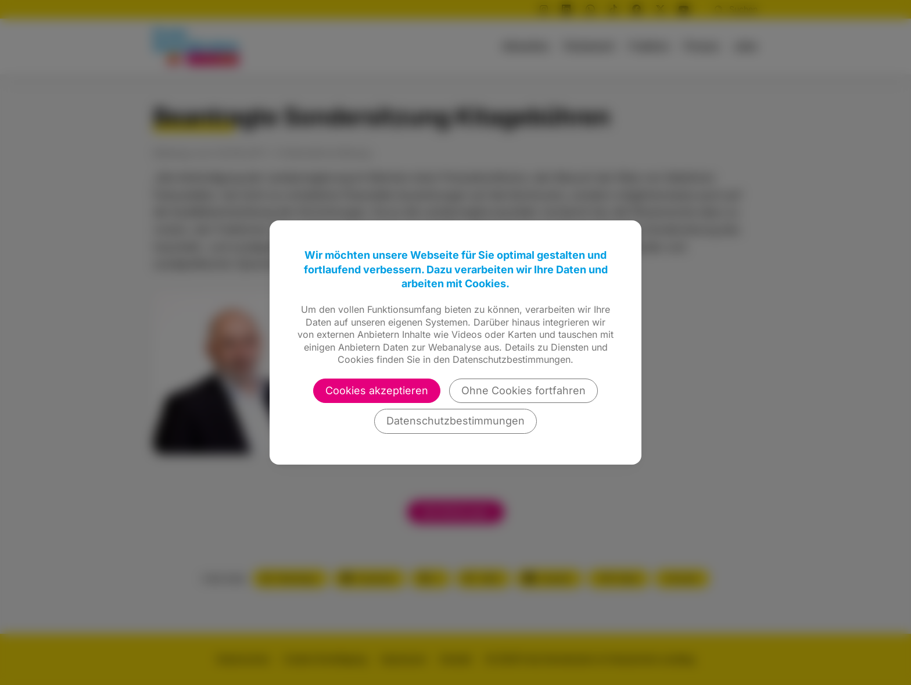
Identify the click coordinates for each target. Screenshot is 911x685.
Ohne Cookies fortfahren (523, 390)
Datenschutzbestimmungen (455, 421)
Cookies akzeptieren (376, 390)
